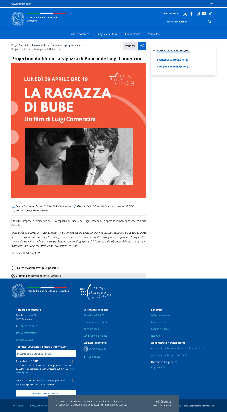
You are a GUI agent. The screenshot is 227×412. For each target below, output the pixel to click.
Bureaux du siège (24, 339)
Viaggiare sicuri (91, 329)
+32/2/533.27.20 (28, 326)
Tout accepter (162, 405)
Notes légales (22, 372)
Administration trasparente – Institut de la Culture (177, 348)
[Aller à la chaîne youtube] (203, 13)
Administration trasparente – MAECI (170, 355)
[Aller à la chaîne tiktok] (210, 13)
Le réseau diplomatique (95, 322)
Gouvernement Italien (21, 3)
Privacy (72, 368)
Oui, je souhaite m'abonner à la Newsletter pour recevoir (41, 380)
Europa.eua (91, 357)
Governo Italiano (94, 348)
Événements (39, 45)
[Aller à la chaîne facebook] (191, 13)
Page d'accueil (19, 45)
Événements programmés (65, 45)
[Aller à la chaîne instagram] (197, 13)
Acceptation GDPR (27, 361)
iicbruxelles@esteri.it (26, 333)
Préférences (163, 402)
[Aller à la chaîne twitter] (184, 13)
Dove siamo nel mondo (95, 336)
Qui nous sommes (160, 315)
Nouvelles (156, 336)
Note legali (18, 405)
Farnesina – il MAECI (94, 315)
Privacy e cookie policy (40, 405)
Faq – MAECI (158, 367)
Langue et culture (160, 329)
